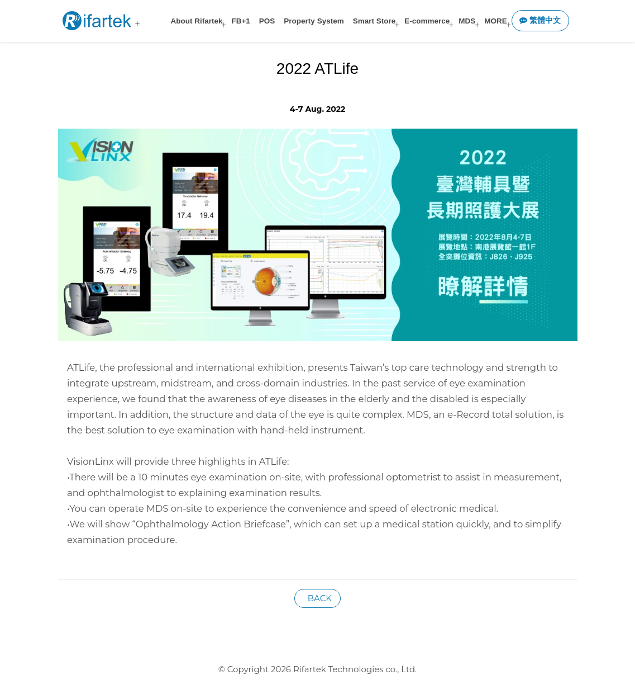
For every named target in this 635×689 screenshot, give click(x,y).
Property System (313, 21)
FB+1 (240, 21)
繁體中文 (540, 20)
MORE (495, 21)
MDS (467, 21)
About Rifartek (196, 21)
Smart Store (374, 21)
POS (267, 21)
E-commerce (427, 21)
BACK (317, 598)
